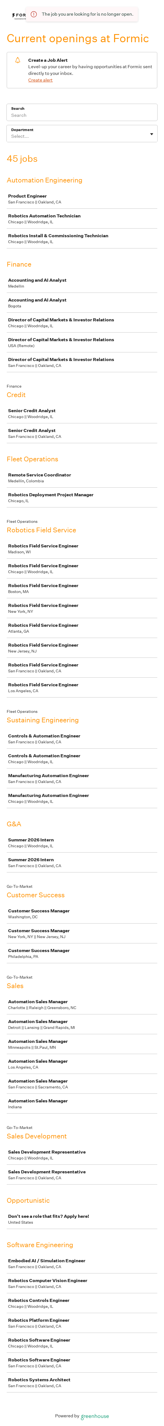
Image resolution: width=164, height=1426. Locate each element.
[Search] (82, 116)
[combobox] (11, 136)
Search (17, 108)
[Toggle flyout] (151, 134)
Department (22, 129)
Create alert (40, 80)
